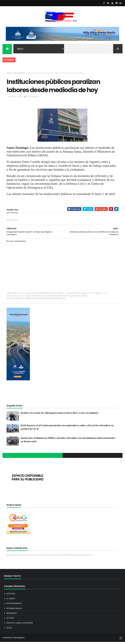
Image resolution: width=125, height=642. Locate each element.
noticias (10, 618)
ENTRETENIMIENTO (14, 603)
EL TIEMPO (10, 599)
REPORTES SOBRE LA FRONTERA (19, 623)
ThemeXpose (18, 638)
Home (9, 73)
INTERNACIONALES (14, 608)
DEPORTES (10, 594)
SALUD (9, 628)
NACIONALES (19, 73)
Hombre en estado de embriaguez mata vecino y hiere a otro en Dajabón (59, 413)
